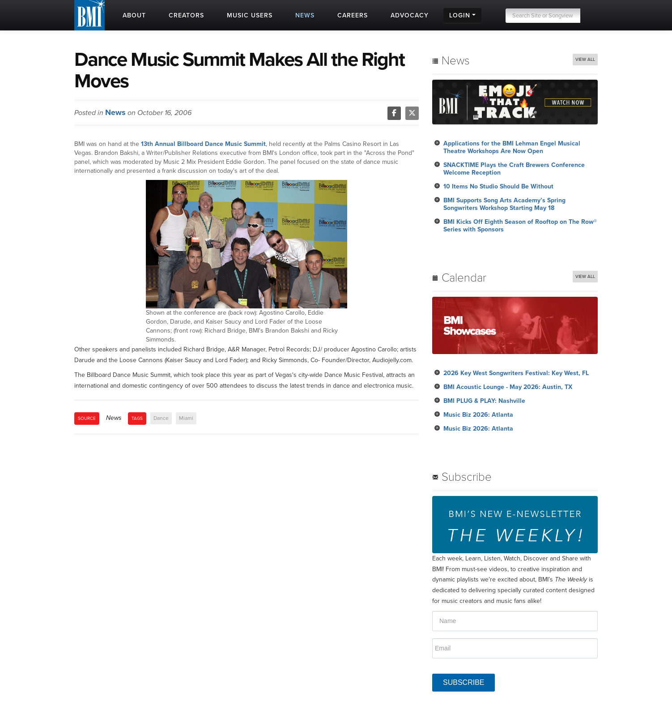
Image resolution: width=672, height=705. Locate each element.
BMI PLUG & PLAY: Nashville (484, 401)
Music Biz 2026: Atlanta (478, 415)
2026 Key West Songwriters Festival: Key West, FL (516, 373)
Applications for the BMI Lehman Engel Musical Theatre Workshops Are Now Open (511, 147)
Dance (161, 418)
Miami (186, 418)
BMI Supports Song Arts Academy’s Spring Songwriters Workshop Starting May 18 (504, 204)
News (115, 112)
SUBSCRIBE (463, 682)
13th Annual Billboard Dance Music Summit (203, 144)
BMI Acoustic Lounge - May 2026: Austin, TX (507, 387)
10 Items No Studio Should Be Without (498, 186)
